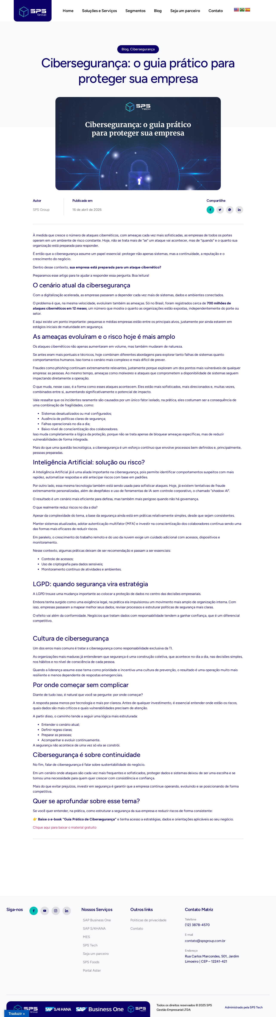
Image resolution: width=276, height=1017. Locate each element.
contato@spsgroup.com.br (205, 941)
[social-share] (210, 210)
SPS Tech (256, 1007)
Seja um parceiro (185, 10)
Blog (158, 10)
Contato (216, 10)
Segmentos (135, 10)
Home (68, 10)
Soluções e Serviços (99, 10)
